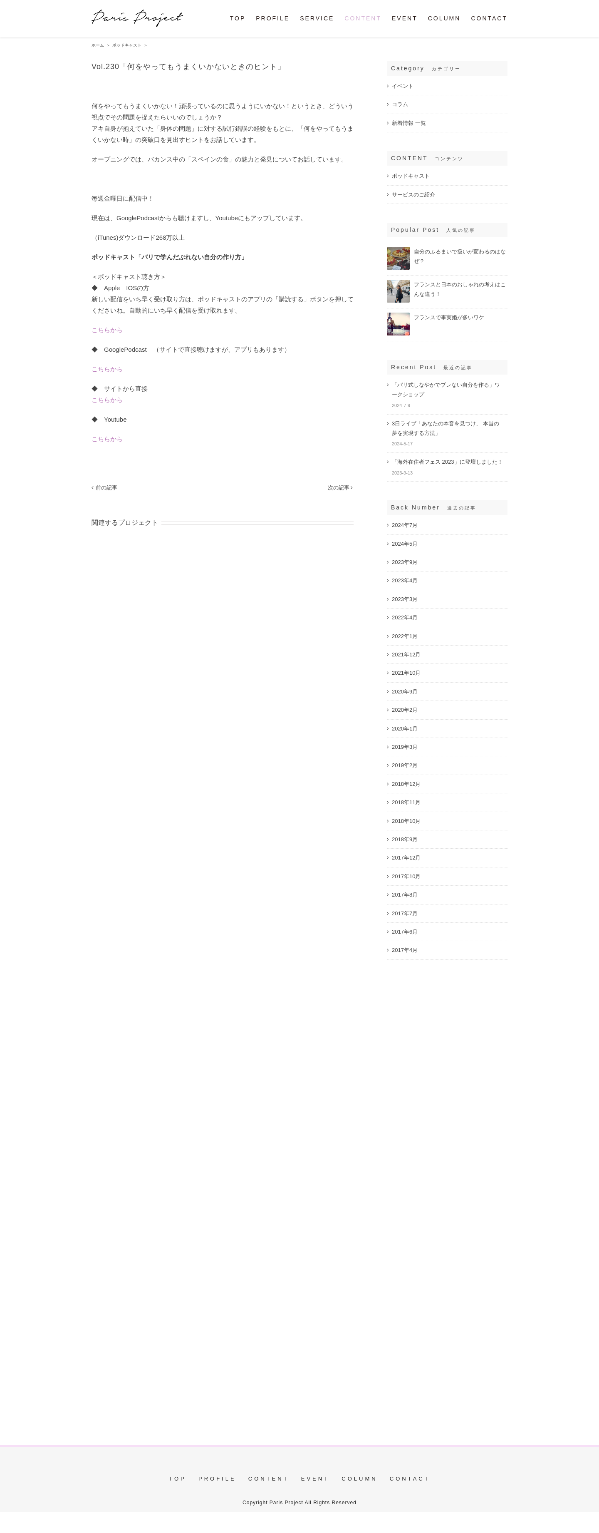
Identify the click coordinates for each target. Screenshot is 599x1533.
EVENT (315, 1479)
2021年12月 (406, 654)
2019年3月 (405, 747)
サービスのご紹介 (413, 194)
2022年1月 (405, 636)
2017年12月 (406, 858)
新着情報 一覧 (409, 123)
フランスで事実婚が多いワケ (449, 317)
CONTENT (268, 1479)
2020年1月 (405, 729)
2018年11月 (406, 802)
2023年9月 (405, 562)
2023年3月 (405, 599)
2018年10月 (406, 821)
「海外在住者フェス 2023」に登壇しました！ (447, 462)
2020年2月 (405, 710)
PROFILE (217, 1479)
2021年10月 (406, 673)
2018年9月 (405, 839)
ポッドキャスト (411, 176)
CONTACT (410, 1479)
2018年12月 (406, 784)
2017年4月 (405, 950)
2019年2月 (405, 765)
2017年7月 (405, 913)
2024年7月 (405, 525)
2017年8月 (405, 895)
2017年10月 (406, 876)
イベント (402, 86)
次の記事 (338, 487)
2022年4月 (405, 617)
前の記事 (106, 487)
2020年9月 (405, 691)
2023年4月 (405, 580)
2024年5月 (405, 544)
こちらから (107, 329)
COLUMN (359, 1479)
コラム (400, 104)
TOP (177, 1479)
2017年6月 (405, 932)
